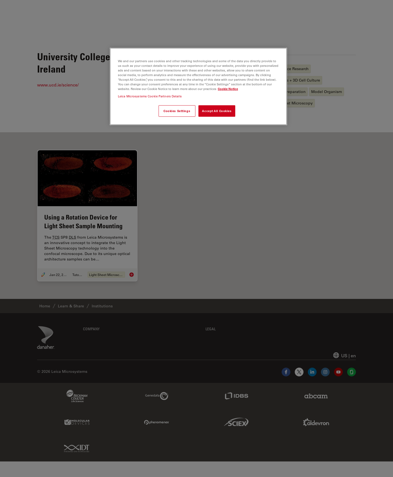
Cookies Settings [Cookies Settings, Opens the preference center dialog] (176, 111)
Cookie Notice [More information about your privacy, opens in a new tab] (228, 89)
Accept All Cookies (216, 111)
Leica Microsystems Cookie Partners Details (150, 96)
